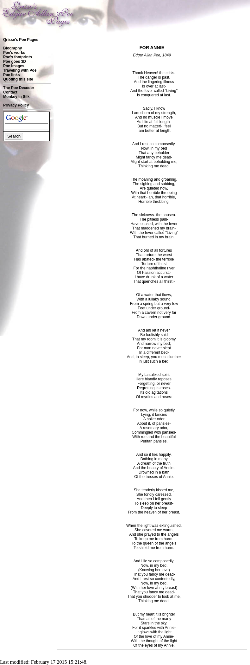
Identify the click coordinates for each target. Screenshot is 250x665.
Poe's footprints (17, 57)
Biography (12, 48)
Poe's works (14, 52)
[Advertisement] (23, 164)
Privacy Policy (16, 105)
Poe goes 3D (14, 61)
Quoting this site (18, 79)
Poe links (11, 75)
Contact (10, 92)
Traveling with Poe (19, 70)
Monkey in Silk (16, 96)
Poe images (13, 66)
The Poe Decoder (18, 88)
